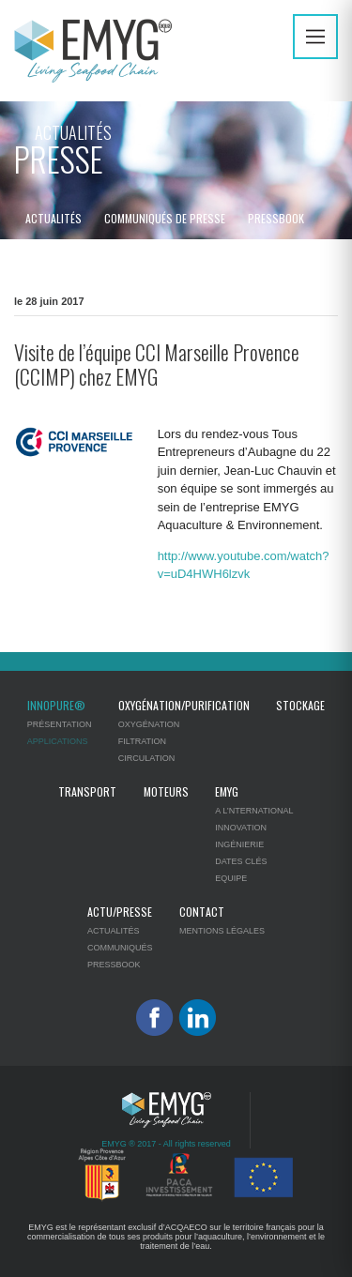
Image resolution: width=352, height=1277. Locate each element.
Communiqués (120, 947)
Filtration (142, 741)
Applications (57, 741)
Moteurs (166, 791)
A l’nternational (254, 810)
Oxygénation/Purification (184, 705)
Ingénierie (239, 844)
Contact (201, 912)
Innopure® (56, 705)
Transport (87, 791)
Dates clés (241, 861)
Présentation (59, 724)
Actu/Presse (119, 912)
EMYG (226, 791)
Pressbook (276, 218)
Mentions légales (222, 930)
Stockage (300, 705)
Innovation (241, 827)
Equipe (231, 878)
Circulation (146, 758)
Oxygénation (148, 724)
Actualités (53, 218)
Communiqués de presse (164, 218)
